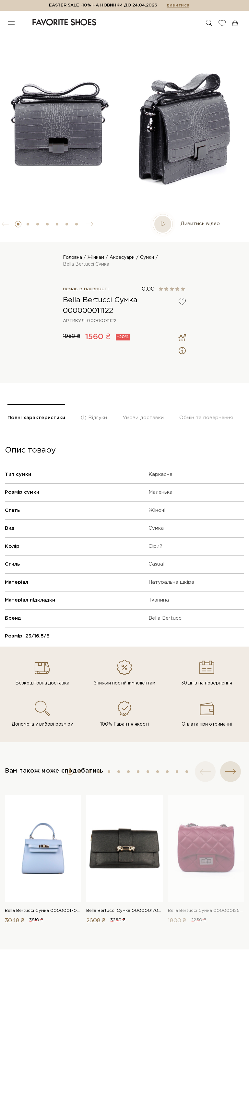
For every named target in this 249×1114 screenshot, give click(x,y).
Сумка (156, 528)
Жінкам (96, 257)
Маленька (160, 492)
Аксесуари (122, 257)
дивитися (178, 5)
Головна (72, 257)
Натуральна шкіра (171, 582)
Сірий (155, 546)
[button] (18, 224)
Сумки (147, 257)
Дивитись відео (186, 224)
